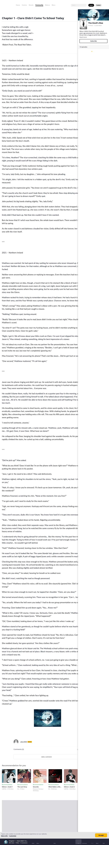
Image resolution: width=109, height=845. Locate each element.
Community (39, 5)
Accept (101, 835)
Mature (47, 5)
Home (18, 5)
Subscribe (93, 41)
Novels (31, 5)
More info (4, 836)
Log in (91, 5)
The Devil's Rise (95, 23)
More (54, 5)
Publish (98, 5)
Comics (24, 5)
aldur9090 (23, 742)
